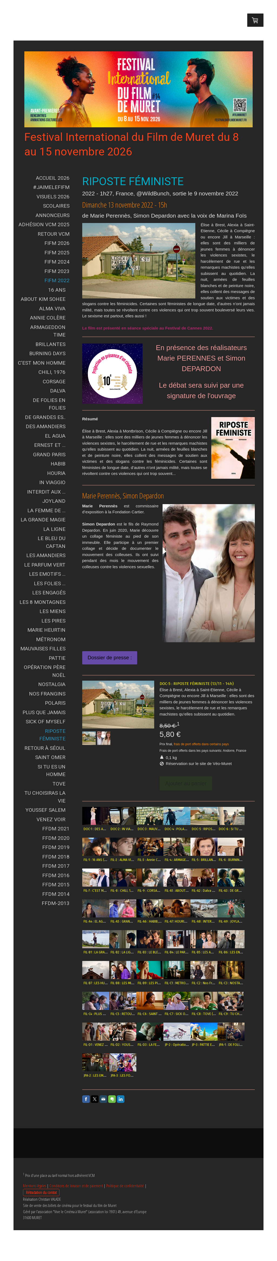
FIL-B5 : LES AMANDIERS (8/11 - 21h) (197, 983)
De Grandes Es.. (45, 417)
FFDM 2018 (56, 857)
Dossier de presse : (110, 657)
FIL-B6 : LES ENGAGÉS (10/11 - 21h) (226, 983)
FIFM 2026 (57, 243)
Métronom (50, 639)
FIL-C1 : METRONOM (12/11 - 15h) (195, 1014)
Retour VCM (54, 234)
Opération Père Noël (44, 671)
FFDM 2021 (56, 829)
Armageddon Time (47, 331)
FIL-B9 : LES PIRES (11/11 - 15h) (164, 1014)
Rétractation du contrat (41, 1223)
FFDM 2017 (56, 866)
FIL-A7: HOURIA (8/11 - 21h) (132, 952)
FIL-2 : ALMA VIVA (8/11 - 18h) (163, 860)
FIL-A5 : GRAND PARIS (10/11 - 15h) (226, 921)
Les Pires (53, 621)
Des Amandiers (45, 426)
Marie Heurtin (46, 630)
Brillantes (50, 344)
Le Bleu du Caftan (51, 542)
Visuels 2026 (53, 197)
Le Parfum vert (44, 565)
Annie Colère (47, 318)
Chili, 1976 (51, 372)
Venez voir (51, 819)
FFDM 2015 (56, 884)
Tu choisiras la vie (44, 797)
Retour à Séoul (44, 748)
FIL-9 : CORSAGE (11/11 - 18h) (222, 891)
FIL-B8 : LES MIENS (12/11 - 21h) (135, 1014)
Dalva (57, 391)
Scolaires (56, 206)
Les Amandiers (45, 555)
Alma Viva (52, 308)
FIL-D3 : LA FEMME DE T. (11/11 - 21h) (227, 1075)
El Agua (55, 436)
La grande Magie (43, 520)
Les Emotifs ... (47, 574)
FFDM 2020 (56, 838)
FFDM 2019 (56, 847)
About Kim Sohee (43, 299)
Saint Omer (50, 757)
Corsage (54, 381)
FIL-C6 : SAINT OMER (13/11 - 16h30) (197, 1045)
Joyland (53, 501)
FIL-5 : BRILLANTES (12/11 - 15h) (106, 891)
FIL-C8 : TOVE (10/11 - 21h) (102, 1075)
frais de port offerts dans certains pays (201, 744)
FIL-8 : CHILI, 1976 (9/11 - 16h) (193, 891)
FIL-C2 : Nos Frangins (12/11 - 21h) (226, 1014)
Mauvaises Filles (42, 649)
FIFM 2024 (57, 262)
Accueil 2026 (53, 178)
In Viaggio (52, 482)
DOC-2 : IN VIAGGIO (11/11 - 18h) (135, 829)
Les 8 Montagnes (42, 602)
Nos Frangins (47, 694)
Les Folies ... (49, 583)
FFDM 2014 (56, 894)
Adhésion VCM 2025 (44, 224)
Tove (58, 784)
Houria (56, 473)
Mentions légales (34, 1216)
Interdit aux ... (46, 492)
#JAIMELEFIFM (51, 187)
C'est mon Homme (41, 363)
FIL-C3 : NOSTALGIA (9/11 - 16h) (106, 1045)
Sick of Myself (45, 721)
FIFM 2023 (57, 271)
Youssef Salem (45, 810)
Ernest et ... (49, 445)
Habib (58, 464)
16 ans (56, 290)
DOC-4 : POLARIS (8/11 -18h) (192, 829)
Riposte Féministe (52, 735)
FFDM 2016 (56, 875)
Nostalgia (51, 684)
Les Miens (52, 611)
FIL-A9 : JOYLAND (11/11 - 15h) (193, 952)
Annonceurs (53, 215)
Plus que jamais (43, 712)
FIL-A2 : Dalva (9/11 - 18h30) (133, 921)
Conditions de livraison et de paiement (76, 1216)
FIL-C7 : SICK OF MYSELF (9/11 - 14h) (227, 1045)
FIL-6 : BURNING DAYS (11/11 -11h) (136, 891)
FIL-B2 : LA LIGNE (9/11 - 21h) (104, 983)
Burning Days (47, 353)
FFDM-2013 (56, 903)
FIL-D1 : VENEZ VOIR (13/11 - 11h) (165, 1075)
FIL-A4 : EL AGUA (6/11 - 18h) (192, 921)
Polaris (55, 703)
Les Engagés (48, 593)
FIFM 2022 (57, 280)
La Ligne (54, 529)
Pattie (57, 658)
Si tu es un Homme (51, 771)
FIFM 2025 (57, 252)
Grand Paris (49, 454)
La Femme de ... (46, 510)
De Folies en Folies (49, 404)
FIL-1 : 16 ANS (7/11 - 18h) (130, 860)
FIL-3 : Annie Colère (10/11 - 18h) (195, 860)
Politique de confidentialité (125, 1216)
